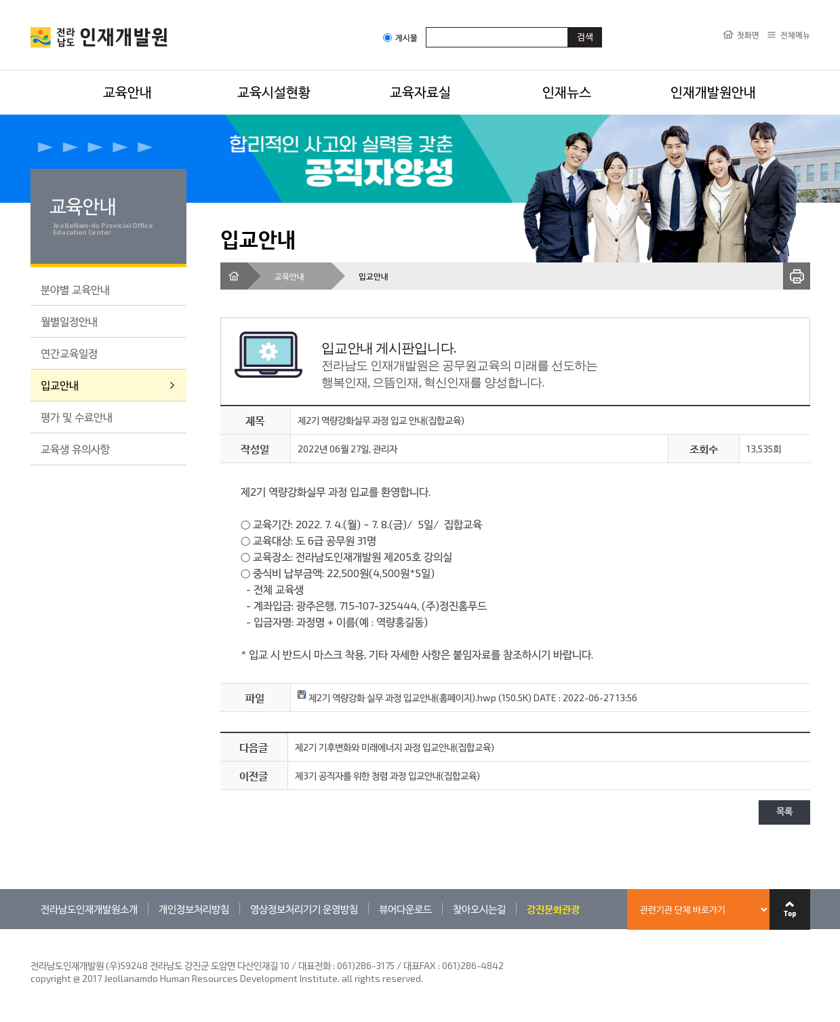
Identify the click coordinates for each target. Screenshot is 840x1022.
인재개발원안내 (713, 91)
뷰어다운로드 (405, 909)
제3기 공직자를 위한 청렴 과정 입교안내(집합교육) (387, 775)
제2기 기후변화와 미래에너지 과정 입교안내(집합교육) (394, 747)
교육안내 (127, 91)
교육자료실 (420, 91)
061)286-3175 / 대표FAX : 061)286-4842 (420, 965)
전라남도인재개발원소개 (89, 909)
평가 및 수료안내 (77, 416)
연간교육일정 (69, 353)
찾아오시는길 (479, 909)
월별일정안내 (69, 321)
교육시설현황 (274, 91)
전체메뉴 (795, 35)
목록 (784, 812)
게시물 (400, 37)
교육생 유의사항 (75, 448)
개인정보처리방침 (194, 909)
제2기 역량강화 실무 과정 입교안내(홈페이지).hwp (397, 697)
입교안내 (60, 384)
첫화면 (748, 35)
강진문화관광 (553, 909)
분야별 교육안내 (75, 289)
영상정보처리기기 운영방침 (304, 909)
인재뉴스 (566, 91)
